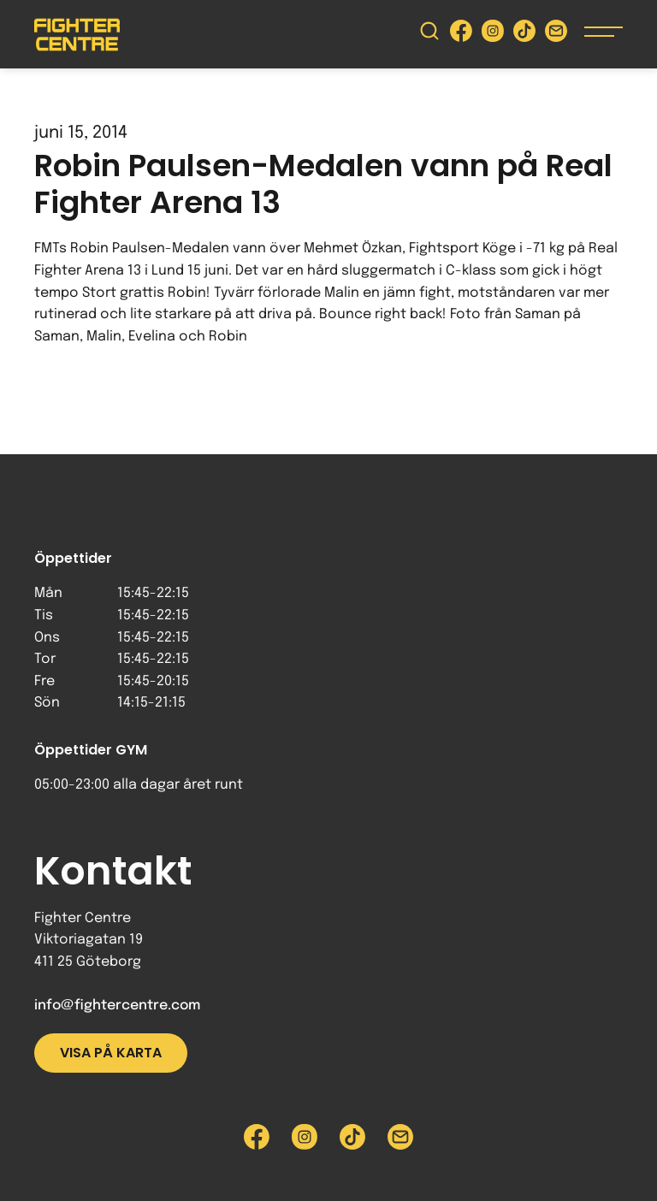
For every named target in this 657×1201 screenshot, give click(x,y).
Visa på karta (111, 1052)
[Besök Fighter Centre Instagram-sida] (493, 35)
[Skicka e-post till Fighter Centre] (556, 35)
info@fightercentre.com (117, 1005)
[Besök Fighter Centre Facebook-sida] (461, 35)
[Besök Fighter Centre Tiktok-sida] (524, 35)
